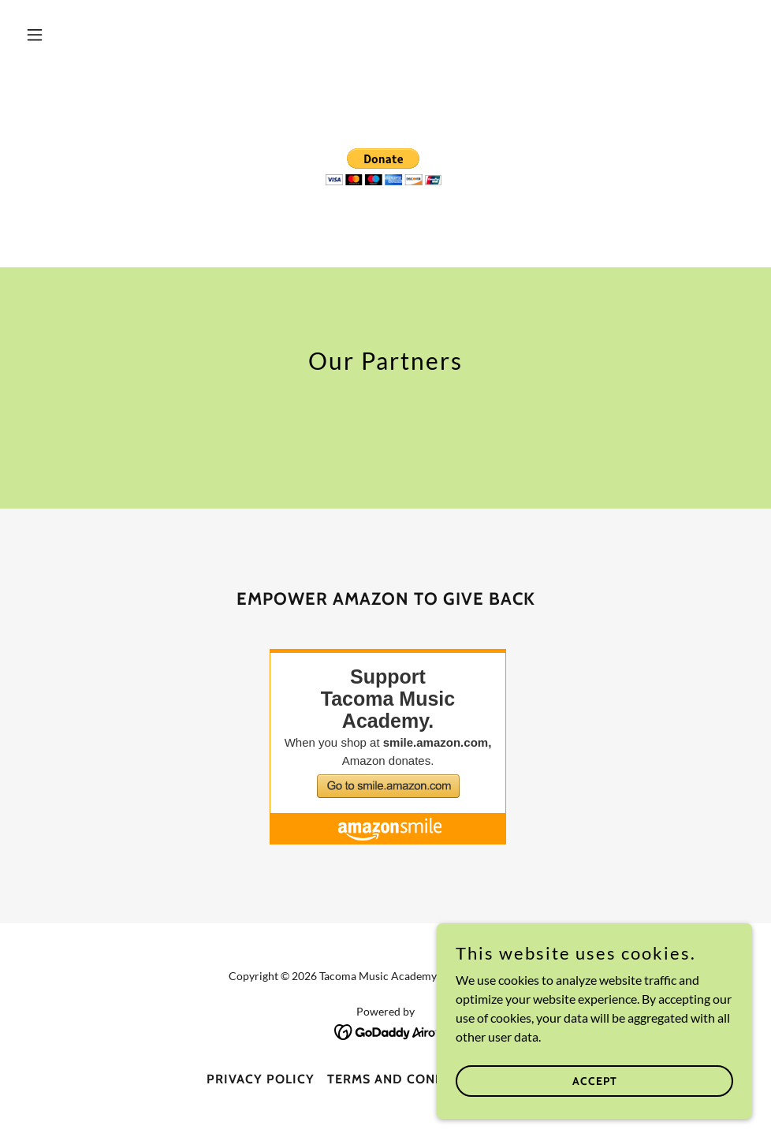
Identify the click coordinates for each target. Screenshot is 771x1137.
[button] (74, 34)
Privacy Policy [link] (261, 1079)
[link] (386, 1030)
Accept (594, 1080)
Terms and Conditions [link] (408, 1079)
